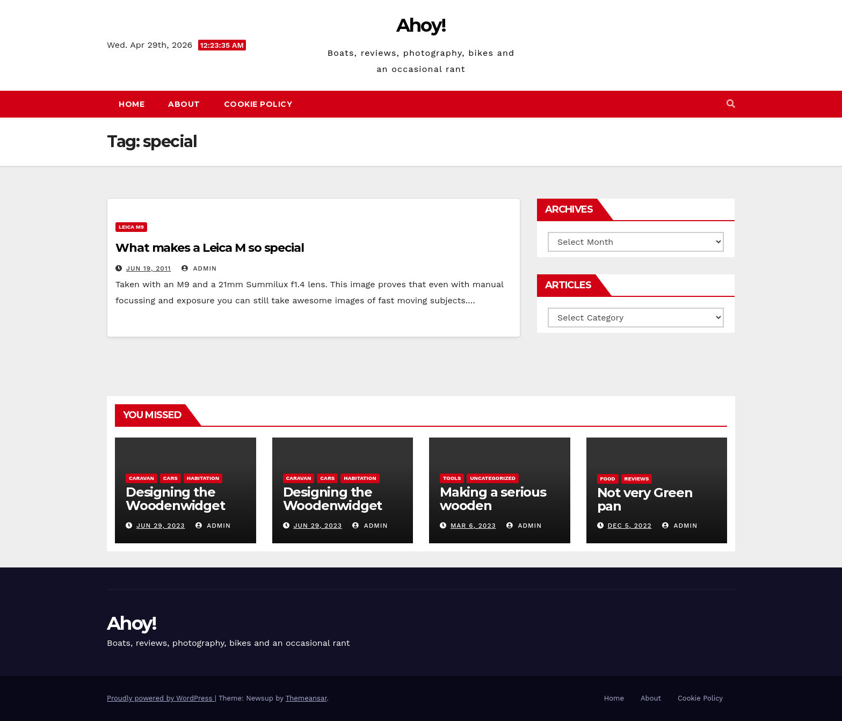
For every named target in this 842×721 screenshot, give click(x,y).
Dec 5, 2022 (629, 525)
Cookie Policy (258, 104)
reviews (637, 479)
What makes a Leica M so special (209, 248)
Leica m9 (131, 227)
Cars (170, 478)
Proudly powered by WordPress (161, 698)
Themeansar (306, 698)
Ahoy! (421, 25)
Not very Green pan (645, 499)
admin (199, 268)
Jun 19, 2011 (148, 268)
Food (607, 479)
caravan (141, 478)
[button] (731, 104)
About (184, 104)
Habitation (203, 478)
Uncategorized (493, 478)
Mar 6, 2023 (473, 525)
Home (131, 104)
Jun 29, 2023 (160, 525)
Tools (452, 478)
